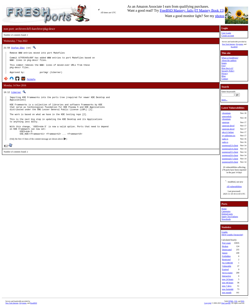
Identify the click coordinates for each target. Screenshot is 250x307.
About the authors (229, 60)
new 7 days (226, 286)
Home (224, 209)
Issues (224, 63)
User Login (226, 33)
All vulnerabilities (234, 186)
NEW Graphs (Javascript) (232, 234)
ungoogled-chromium (227, 117)
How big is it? (227, 68)
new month (226, 292)
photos (219, 16)
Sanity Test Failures (230, 216)
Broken (225, 246)
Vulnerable (226, 266)
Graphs (225, 232)
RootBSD (234, 47)
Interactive (226, 276)
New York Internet (228, 44)
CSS (235, 301)
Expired (225, 269)
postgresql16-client (230, 155)
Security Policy (228, 71)
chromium (226, 113)
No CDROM (227, 263)
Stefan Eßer (18, 47)
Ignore (224, 253)
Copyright (207, 303)
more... (224, 100)
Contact (225, 79)
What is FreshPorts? (230, 58)
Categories (226, 211)
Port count (226, 243)
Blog (224, 76)
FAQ (224, 65)
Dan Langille (225, 303)
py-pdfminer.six (228, 135)
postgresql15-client (230, 152)
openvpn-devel (228, 125)
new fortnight (227, 289)
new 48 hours (227, 282)
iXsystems (239, 44)
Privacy (225, 73)
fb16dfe (31, 84)
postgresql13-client (230, 145)
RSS (242, 301)
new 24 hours (227, 279)
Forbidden (226, 256)
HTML (230, 301)
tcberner (16, 96)
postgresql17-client (230, 158)
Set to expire (227, 273)
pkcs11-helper (228, 132)
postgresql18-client (230, 162)
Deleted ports (227, 214)
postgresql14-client (230, 149)
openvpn (225, 122)
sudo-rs (225, 139)
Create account (228, 35)
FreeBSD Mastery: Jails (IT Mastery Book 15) (192, 10)
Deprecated (227, 249)
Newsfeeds (226, 219)
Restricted (226, 259)
